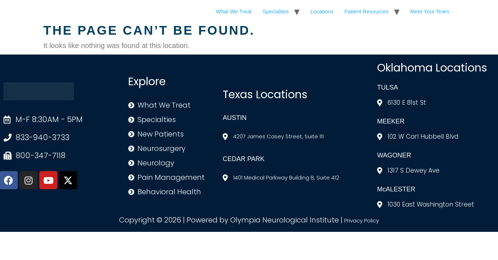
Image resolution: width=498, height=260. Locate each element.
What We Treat (234, 11)
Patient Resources (366, 11)
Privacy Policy (361, 220)
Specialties (276, 11)
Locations (321, 11)
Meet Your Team (429, 11)
